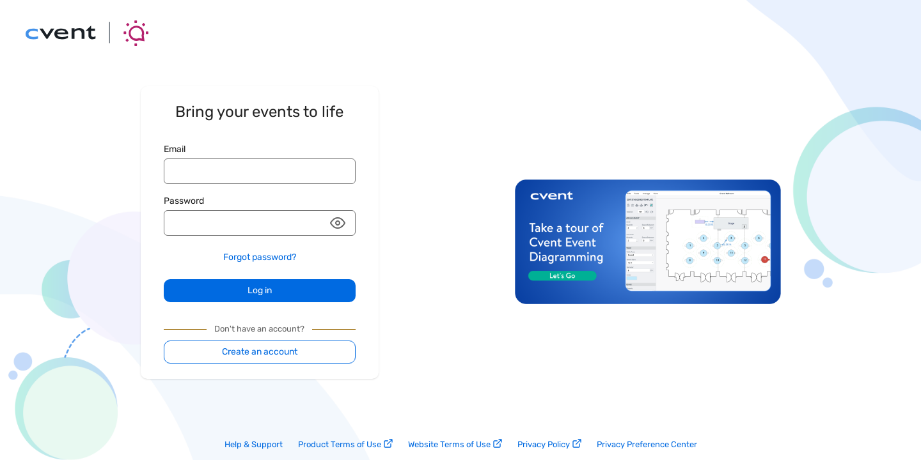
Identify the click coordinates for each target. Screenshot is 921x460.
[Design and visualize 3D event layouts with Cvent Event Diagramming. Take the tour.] (648, 301)
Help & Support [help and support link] (253, 444)
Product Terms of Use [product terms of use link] (345, 444)
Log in (260, 290)
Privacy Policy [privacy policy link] (549, 444)
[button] (337, 223)
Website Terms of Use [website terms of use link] (455, 444)
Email (174, 149)
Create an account (259, 351)
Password (184, 200)
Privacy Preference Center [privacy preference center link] (647, 444)
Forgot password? (259, 257)
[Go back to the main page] (87, 33)
